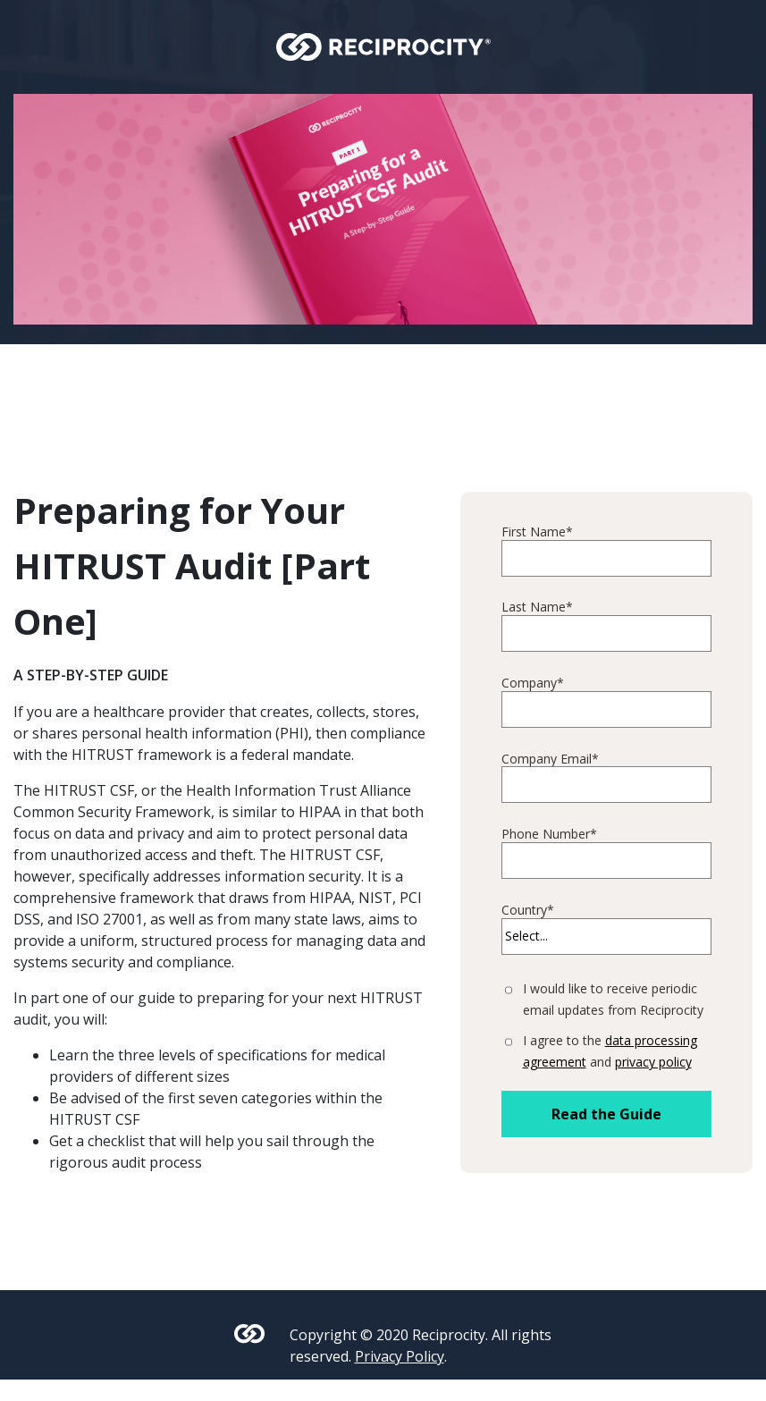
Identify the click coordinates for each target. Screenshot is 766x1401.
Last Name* (537, 607)
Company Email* (550, 759)
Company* (532, 683)
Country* (527, 910)
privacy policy (653, 1061)
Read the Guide (606, 1114)
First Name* (537, 532)
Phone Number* (549, 834)
